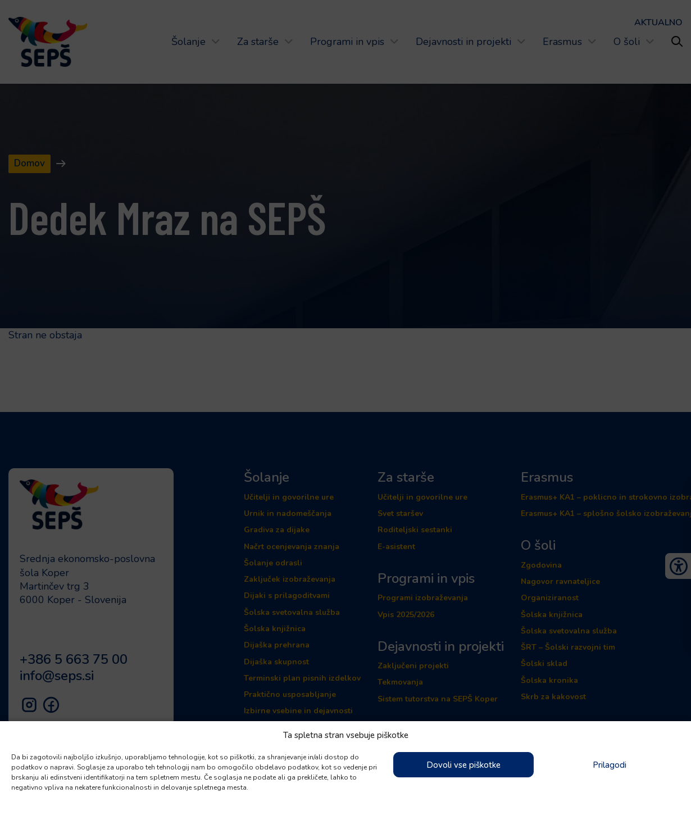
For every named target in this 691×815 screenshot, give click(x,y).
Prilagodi (609, 765)
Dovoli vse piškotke (463, 765)
